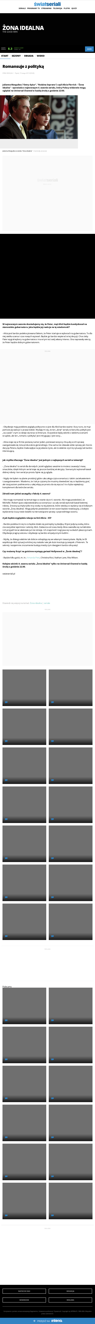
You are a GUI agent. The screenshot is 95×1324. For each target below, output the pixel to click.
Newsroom (24, 1300)
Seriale (22, 8)
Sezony (16, 55)
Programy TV (33, 8)
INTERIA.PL (74, 1311)
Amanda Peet (33, 557)
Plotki (67, 8)
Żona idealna (36, 603)
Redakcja (70, 1291)
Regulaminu (34, 1311)
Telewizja (57, 8)
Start (4, 55)
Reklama (70, 1300)
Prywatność (57, 1311)
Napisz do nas (24, 1291)
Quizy (74, 8)
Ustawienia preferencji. (46, 1311)
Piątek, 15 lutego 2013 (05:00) (24, 73)
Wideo (41, 55)
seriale (47, 603)
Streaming (46, 8)
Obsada (28, 55)
